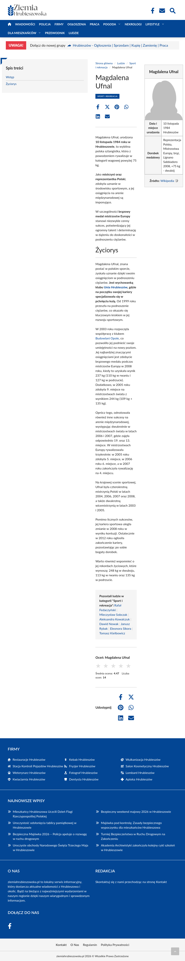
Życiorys (11, 84)
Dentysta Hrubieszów (84, 779)
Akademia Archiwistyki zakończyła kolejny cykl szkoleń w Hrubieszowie (138, 847)
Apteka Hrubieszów (139, 779)
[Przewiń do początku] (175, 951)
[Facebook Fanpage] (151, 10)
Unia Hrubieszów (115, 287)
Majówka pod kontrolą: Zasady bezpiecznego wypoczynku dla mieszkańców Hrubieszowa (131, 825)
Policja (45, 24)
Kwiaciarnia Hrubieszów (29, 779)
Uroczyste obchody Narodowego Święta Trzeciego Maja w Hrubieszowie (50, 847)
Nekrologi (133, 24)
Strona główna (104, 63)
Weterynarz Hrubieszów (29, 772)
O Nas (75, 944)
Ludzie (74, 33)
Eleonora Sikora (120, 628)
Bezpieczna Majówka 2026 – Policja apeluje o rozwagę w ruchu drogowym (50, 836)
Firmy (58, 24)
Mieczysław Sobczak (113, 614)
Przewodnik (55, 33)
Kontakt (161, 882)
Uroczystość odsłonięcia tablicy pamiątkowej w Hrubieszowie (44, 825)
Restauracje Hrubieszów (29, 759)
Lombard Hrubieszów (140, 772)
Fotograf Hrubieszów (83, 772)
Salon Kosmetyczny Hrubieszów (147, 766)
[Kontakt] (162, 10)
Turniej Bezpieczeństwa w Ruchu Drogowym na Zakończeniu (133, 836)
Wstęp (10, 77)
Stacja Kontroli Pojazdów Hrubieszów (38, 766)
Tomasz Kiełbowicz (112, 633)
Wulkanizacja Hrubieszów (143, 759)
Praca (94, 24)
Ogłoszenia (76, 24)
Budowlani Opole (107, 338)
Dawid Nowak (108, 624)
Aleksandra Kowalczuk (114, 619)
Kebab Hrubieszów (82, 759)
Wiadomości (25, 24)
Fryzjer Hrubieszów (82, 766)
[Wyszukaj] (172, 10)
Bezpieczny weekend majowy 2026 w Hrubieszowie (136, 811)
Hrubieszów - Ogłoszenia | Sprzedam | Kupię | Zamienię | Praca (120, 45)
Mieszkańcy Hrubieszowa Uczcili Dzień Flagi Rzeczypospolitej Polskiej (43, 814)
